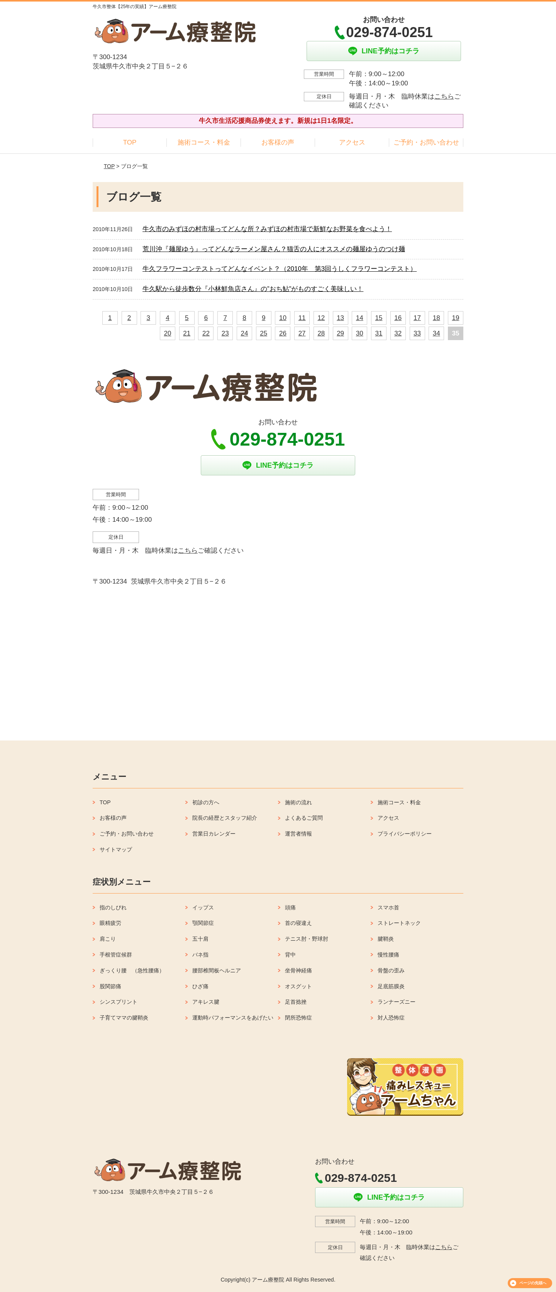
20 (167, 333)
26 (282, 333)
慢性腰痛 (388, 955)
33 (417, 333)
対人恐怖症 (391, 1018)
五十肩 (200, 939)
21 (186, 333)
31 (379, 333)
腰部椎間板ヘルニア (216, 970)
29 (340, 333)
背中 (290, 955)
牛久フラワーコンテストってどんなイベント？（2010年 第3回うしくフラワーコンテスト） (279, 268)
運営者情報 (298, 834)
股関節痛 (110, 986)
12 (321, 318)
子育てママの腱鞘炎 (124, 1018)
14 (359, 318)
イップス (203, 907)
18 (436, 318)
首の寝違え (298, 923)
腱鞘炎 (386, 939)
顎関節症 (203, 923)
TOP (130, 142)
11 (302, 318)
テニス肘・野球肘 (306, 939)
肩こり (108, 939)
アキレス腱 (205, 1002)
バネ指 (200, 955)
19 (455, 318)
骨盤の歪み (391, 970)
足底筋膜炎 (391, 986)
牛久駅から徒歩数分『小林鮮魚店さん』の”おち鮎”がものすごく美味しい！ (252, 289)
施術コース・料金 (204, 142)
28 (321, 333)
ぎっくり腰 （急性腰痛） (132, 970)
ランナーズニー (396, 1002)
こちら (444, 96)
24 (244, 333)
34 (436, 333)
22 (206, 333)
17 (417, 318)
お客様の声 (277, 142)
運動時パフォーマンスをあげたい (232, 1018)
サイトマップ (116, 849)
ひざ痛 (200, 986)
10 (282, 318)
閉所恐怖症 (298, 1018)
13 (340, 318)
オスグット (298, 986)
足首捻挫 (296, 1002)
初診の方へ (205, 802)
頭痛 (290, 907)
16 (398, 318)
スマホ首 (388, 907)
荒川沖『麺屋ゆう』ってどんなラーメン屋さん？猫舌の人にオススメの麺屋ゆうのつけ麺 (273, 249)
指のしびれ (113, 907)
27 (302, 333)
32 (398, 333)
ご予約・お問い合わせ (426, 142)
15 (379, 318)
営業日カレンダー (214, 834)
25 (263, 333)
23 (225, 333)
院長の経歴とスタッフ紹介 (224, 818)
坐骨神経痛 (298, 970)
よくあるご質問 (304, 818)
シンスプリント (118, 1002)
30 (359, 333)
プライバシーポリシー (405, 834)
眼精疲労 (110, 923)
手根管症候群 (116, 955)
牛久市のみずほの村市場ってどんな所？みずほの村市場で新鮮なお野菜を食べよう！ (267, 229)
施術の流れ (298, 802)
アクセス (352, 142)
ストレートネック (399, 923)
